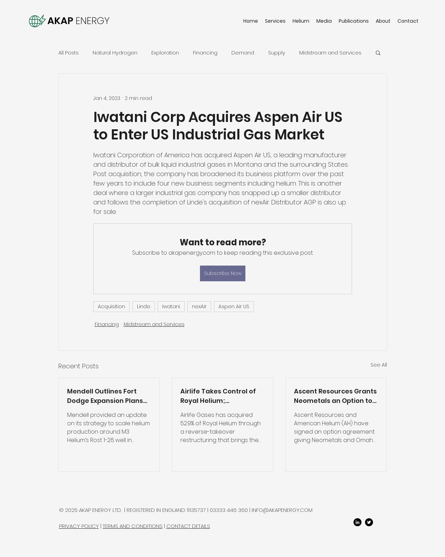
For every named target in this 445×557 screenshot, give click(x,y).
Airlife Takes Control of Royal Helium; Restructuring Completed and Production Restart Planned (218, 396)
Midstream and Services (330, 52)
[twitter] (369, 522)
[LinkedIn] (357, 522)
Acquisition (111, 306)
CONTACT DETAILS (188, 526)
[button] (378, 52)
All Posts (68, 52)
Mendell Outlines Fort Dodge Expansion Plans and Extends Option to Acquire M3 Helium (105, 396)
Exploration (165, 52)
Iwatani (171, 306)
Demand (242, 52)
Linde (143, 306)
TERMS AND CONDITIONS (133, 526)
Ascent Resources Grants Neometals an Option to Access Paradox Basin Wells (335, 396)
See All (379, 364)
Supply (276, 52)
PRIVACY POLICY (79, 526)
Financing (205, 52)
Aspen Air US (233, 306)
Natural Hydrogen (115, 52)
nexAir (199, 306)
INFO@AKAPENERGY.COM (282, 510)
